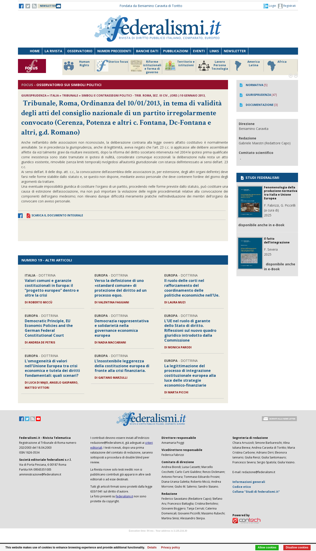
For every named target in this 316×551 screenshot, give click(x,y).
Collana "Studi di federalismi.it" (256, 492)
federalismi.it (124, 496)
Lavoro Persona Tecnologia (213, 66)
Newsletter (235, 51)
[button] (270, 5)
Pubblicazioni (175, 51)
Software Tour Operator (158, 536)
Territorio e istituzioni (179, 66)
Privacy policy (170, 547)
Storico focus (112, 66)
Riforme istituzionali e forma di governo (145, 67)
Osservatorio (79, 51)
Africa (276, 66)
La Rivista (53, 51)
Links (214, 51)
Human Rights (76, 66)
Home (35, 51)
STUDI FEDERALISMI (259, 177)
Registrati (287, 6)
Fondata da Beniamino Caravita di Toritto (150, 5)
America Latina (246, 66)
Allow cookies (267, 547)
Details (152, 547)
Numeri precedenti (114, 51)
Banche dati (147, 51)
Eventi (199, 51)
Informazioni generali (248, 482)
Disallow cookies (297, 547)
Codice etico (241, 487)
